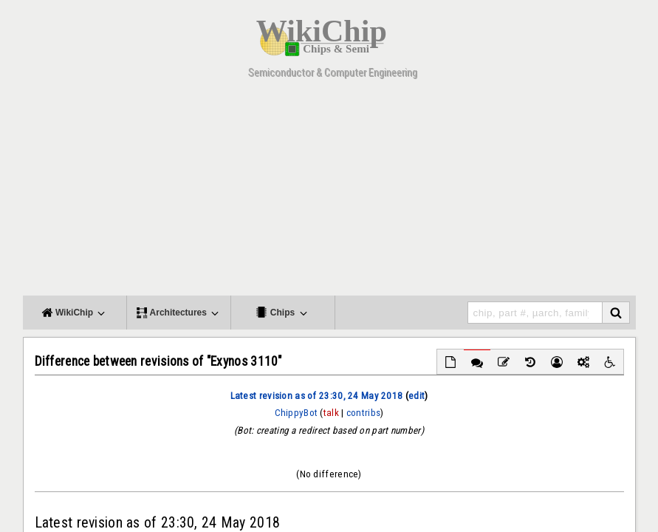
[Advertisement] (335, 192)
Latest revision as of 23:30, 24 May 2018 (316, 395)
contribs (363, 412)
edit (416, 395)
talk (331, 412)
